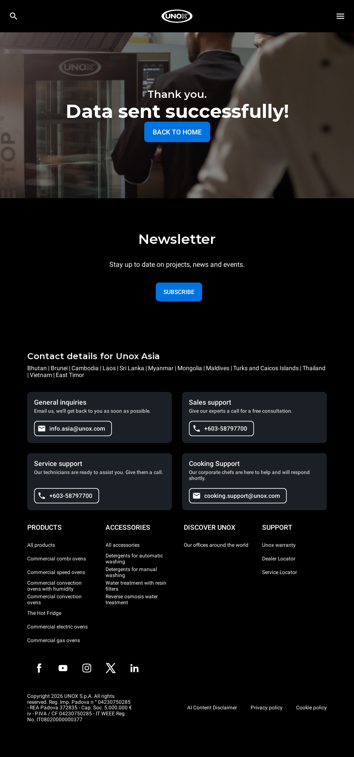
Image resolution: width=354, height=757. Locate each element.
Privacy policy (267, 708)
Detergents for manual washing (131, 572)
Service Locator (279, 572)
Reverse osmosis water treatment (132, 600)
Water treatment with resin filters (136, 586)
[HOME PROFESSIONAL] (177, 16)
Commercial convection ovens (54, 600)
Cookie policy (311, 708)
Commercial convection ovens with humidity (54, 586)
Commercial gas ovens (53, 640)
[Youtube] (63, 668)
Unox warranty (279, 545)
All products (41, 545)
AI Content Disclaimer (212, 708)
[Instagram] (87, 668)
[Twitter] (111, 668)
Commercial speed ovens (56, 572)
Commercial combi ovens (56, 559)
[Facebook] (39, 668)
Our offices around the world (216, 545)
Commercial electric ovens (57, 627)
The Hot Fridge (44, 613)
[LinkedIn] (134, 668)
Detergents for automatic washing (134, 559)
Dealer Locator (278, 559)
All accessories (123, 545)
